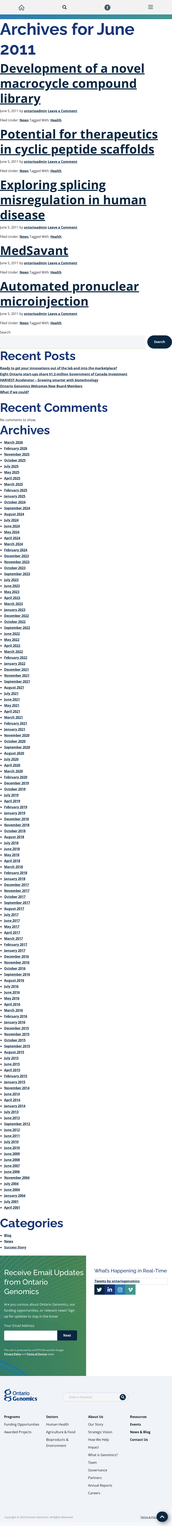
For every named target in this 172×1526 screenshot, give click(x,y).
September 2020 (17, 747)
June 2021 (12, 699)
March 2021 (13, 717)
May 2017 (11, 926)
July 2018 (11, 843)
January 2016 (14, 1022)
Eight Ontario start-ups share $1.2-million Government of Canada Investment (63, 374)
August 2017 (14, 908)
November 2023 (16, 562)
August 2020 (14, 753)
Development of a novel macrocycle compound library (72, 83)
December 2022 (16, 615)
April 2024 (12, 538)
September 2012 (17, 1124)
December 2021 (16, 669)
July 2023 (11, 580)
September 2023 (17, 574)
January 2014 (14, 1106)
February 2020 (15, 777)
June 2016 (12, 992)
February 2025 (15, 490)
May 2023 (11, 592)
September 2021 (17, 681)
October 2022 (15, 621)
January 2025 (14, 496)
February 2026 (15, 448)
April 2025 (12, 478)
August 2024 (14, 514)
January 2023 (14, 609)
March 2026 (13, 442)
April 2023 (12, 598)
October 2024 (15, 502)
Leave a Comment (62, 111)
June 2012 (12, 1130)
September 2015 (17, 1046)
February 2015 (15, 1076)
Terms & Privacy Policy (154, 1517)
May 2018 (11, 855)
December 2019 (16, 783)
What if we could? (14, 392)
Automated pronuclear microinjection (69, 293)
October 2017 (15, 896)
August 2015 (14, 1052)
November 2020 (16, 735)
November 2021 (16, 675)
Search (5, 332)
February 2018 (15, 872)
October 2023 (15, 568)
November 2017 (16, 890)
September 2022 (17, 627)
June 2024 (12, 526)
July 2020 (11, 759)
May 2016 (11, 998)
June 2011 (12, 1136)
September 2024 (17, 508)
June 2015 (12, 1064)
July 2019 (11, 795)
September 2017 (17, 902)
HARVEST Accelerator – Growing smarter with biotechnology (49, 380)
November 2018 (16, 825)
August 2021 (14, 687)
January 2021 (14, 729)
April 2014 (12, 1100)
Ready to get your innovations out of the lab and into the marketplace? (58, 368)
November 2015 (16, 1034)
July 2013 (11, 1112)
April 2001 (12, 1207)
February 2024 (15, 550)
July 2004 (11, 1183)
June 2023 (12, 586)
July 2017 (11, 914)
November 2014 (16, 1088)
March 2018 (13, 867)
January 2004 (14, 1195)
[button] (64, 7)
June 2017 (12, 920)
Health (56, 120)
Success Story (15, 1247)
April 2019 (12, 801)
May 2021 (11, 705)
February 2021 (15, 723)
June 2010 (12, 1147)
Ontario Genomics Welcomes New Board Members (41, 386)
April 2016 (12, 1004)
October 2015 (15, 1040)
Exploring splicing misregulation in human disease (73, 199)
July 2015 (11, 1058)
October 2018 (15, 831)
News (24, 120)
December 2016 (16, 956)
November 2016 (16, 962)
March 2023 (13, 603)
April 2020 (12, 765)
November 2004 (16, 1177)
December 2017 (16, 884)
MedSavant (34, 250)
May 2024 (11, 532)
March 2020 (13, 771)
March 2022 (13, 651)
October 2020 (15, 741)
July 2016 (11, 986)
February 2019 (15, 807)
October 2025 (15, 460)
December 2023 (16, 556)
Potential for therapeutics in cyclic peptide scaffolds (79, 141)
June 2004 (12, 1189)
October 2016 (15, 968)
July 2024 (11, 520)
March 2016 (13, 1010)
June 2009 (12, 1153)
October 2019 (15, 789)
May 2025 (11, 472)
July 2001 (11, 1201)
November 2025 (16, 454)
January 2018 (14, 878)
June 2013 (12, 1118)
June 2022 (12, 633)
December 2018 (16, 819)
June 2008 (12, 1159)
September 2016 (17, 974)
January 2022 (14, 663)
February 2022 (15, 657)
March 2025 (13, 484)
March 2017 (13, 938)
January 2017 (14, 950)
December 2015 (16, 1028)
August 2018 (14, 837)
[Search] (123, 1397)
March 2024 (13, 544)
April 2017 (12, 932)
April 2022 (12, 645)
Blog (7, 1235)
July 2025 (11, 466)
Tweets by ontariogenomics (117, 1281)
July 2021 (11, 693)
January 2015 (14, 1082)
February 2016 (15, 1016)
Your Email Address (20, 1326)
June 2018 (12, 849)
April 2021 (12, 711)
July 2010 (11, 1142)
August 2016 (14, 980)
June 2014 (12, 1094)
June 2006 (12, 1171)
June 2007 (12, 1165)
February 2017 (15, 944)
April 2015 (12, 1070)
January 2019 (14, 813)
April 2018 (12, 861)
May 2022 (11, 639)
